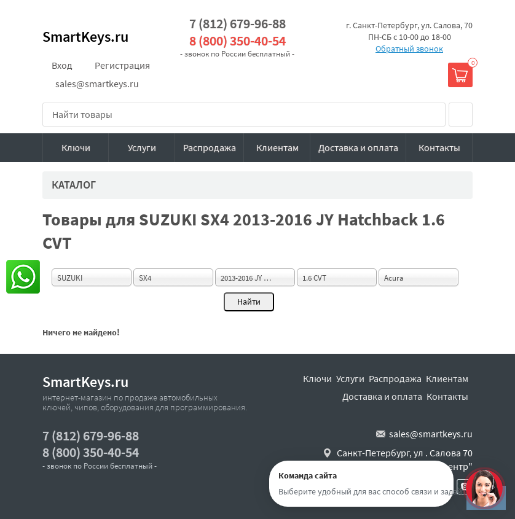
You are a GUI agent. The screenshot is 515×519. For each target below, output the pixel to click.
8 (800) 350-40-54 (237, 41)
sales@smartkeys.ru (97, 83)
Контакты (439, 147)
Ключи (75, 147)
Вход (62, 65)
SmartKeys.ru (85, 36)
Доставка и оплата (358, 147)
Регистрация (122, 65)
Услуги (142, 147)
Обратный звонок (409, 48)
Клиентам (277, 147)
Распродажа (209, 147)
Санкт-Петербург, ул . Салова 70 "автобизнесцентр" (405, 459)
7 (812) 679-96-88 (237, 23)
